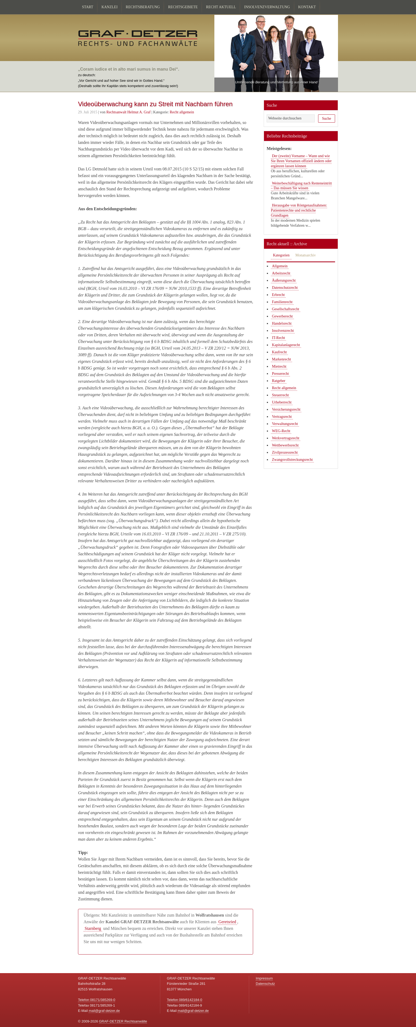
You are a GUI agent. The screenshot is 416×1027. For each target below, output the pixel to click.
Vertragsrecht (282, 417)
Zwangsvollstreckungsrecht (292, 460)
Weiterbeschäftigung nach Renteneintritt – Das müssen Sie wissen (301, 185)
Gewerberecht (282, 316)
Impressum (264, 978)
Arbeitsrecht (281, 273)
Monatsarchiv (305, 255)
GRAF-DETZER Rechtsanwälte (123, 1021)
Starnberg (93, 928)
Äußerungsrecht (284, 280)
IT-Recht (278, 338)
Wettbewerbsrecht (285, 445)
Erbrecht (278, 295)
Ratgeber (278, 381)
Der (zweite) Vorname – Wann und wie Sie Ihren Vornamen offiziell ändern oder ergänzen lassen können (301, 161)
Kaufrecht (279, 352)
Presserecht (280, 374)
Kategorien (281, 255)
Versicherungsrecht (286, 409)
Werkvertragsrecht (285, 438)
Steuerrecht (280, 395)
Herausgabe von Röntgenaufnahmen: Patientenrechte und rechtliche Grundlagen (299, 210)
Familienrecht (282, 302)
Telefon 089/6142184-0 (184, 1000)
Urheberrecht (282, 402)
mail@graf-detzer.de (104, 1011)
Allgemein (280, 266)
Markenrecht (281, 359)
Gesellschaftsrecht (285, 309)
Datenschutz (265, 984)
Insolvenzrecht (283, 331)
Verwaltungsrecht (285, 424)
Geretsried (227, 921)
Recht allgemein (182, 112)
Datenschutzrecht (285, 288)
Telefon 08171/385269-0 (96, 1000)
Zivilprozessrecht (285, 452)
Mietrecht (279, 366)
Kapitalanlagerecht (286, 345)
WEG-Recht (281, 431)
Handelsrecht (282, 323)
